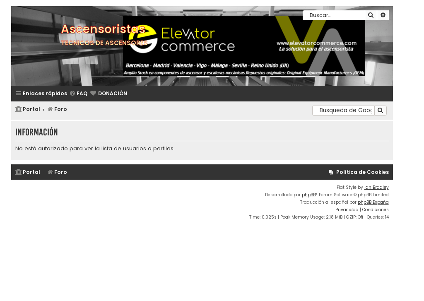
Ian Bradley (376, 187)
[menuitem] (78, 93)
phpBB (309, 195)
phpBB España (373, 202)
